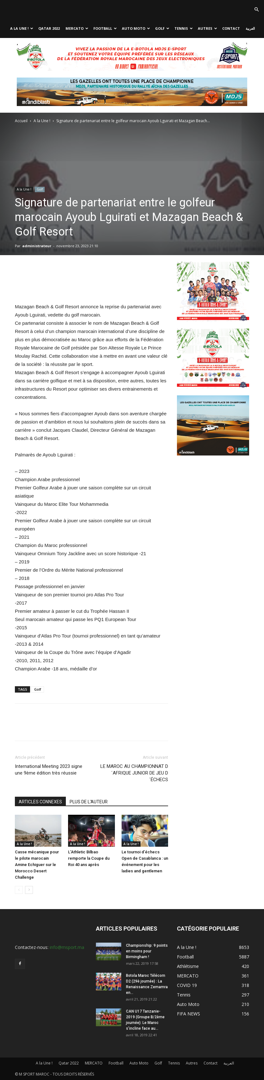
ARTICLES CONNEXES (40, 801)
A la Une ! (21, 28)
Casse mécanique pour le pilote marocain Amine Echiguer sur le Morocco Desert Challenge (37, 865)
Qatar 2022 (49, 28)
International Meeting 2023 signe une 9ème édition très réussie (48, 769)
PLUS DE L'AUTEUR (89, 801)
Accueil (21, 120)
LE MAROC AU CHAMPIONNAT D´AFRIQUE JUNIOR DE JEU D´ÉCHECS (134, 772)
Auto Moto (136, 28)
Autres (207, 28)
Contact (231, 28)
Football (105, 28)
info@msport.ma (67, 947)
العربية (250, 28)
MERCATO (77, 28)
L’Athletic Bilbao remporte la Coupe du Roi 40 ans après (89, 858)
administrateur (36, 245)
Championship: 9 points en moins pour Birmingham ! (147, 951)
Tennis (183, 28)
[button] (256, 10)
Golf (162, 28)
